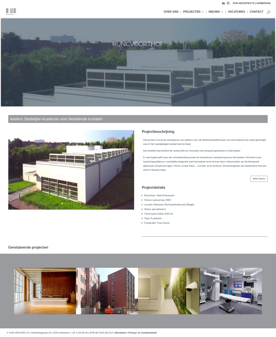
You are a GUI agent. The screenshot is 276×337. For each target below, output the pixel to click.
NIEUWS (214, 12)
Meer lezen (259, 178)
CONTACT (256, 12)
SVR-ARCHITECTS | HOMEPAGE (252, 3)
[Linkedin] (223, 4)
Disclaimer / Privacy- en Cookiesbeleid (136, 332)
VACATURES (236, 12)
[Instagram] (228, 4)
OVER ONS (171, 12)
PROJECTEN (191, 12)
